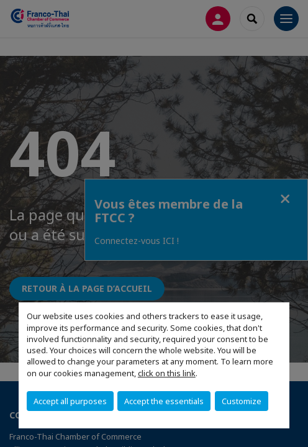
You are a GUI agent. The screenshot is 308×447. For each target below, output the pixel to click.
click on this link (167, 373)
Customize (241, 401)
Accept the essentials (164, 401)
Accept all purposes (70, 401)
